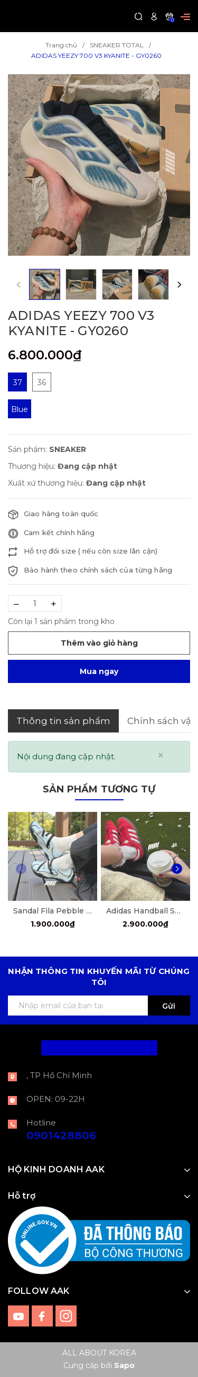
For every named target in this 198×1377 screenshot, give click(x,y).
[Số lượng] (35, 603)
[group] (99, 165)
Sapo (124, 1365)
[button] (179, 284)
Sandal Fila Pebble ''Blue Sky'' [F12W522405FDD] (52, 911)
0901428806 (61, 1135)
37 (17, 382)
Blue (19, 409)
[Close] (160, 755)
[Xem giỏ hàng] (169, 16)
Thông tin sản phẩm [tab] (63, 721)
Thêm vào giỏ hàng (99, 643)
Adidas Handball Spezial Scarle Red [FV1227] (145, 911)
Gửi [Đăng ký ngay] (168, 1006)
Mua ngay (99, 671)
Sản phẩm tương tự (99, 789)
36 (41, 382)
